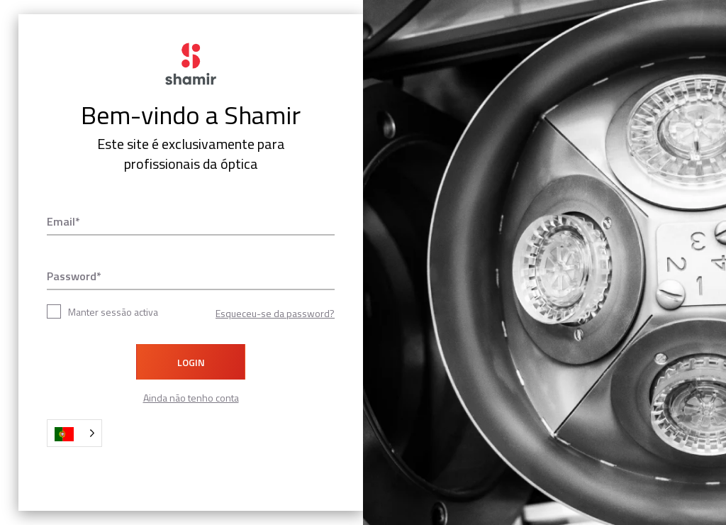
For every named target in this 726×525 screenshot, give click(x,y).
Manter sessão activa (102, 311)
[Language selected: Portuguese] (74, 433)
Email (61, 221)
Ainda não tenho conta (191, 397)
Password (71, 275)
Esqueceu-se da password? (275, 313)
